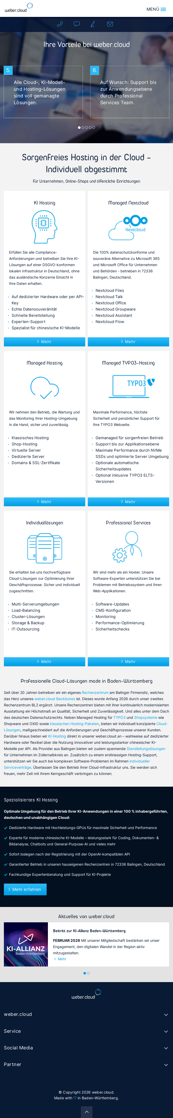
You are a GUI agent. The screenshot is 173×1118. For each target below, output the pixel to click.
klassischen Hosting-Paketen (74, 723)
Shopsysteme (145, 717)
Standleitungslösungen (146, 748)
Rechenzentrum (95, 692)
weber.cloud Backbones (54, 698)
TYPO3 (119, 717)
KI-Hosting (57, 736)
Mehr (46, 341)
